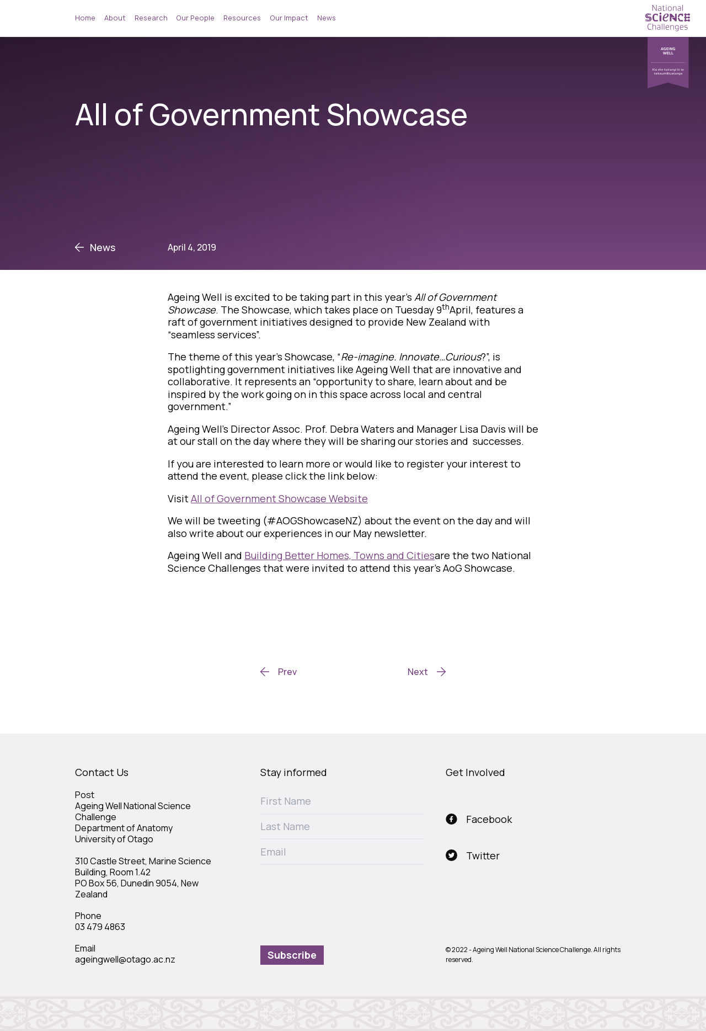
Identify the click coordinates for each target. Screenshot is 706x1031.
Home (85, 18)
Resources (242, 18)
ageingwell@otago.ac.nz (125, 959)
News (326, 18)
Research (151, 18)
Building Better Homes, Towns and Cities (339, 555)
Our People (195, 18)
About (115, 18)
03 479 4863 (100, 927)
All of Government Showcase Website (279, 498)
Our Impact (289, 18)
